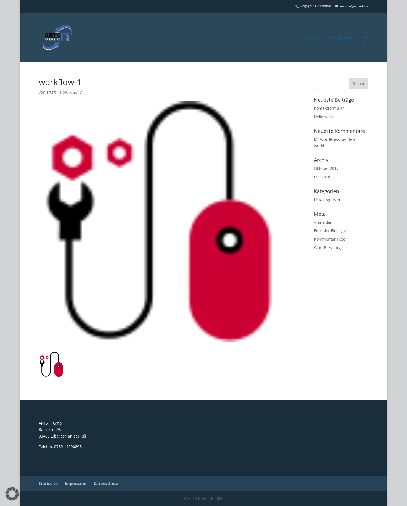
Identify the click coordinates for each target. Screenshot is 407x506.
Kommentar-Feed (330, 239)
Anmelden (323, 222)
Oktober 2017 (326, 168)
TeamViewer (340, 38)
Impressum (76, 483)
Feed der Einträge (330, 230)
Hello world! (325, 116)
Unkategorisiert (328, 199)
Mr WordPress (327, 139)
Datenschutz (105, 483)
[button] (12, 494)
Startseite (313, 38)
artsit (51, 92)
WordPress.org (327, 247)
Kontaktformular (329, 108)
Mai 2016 (322, 177)
